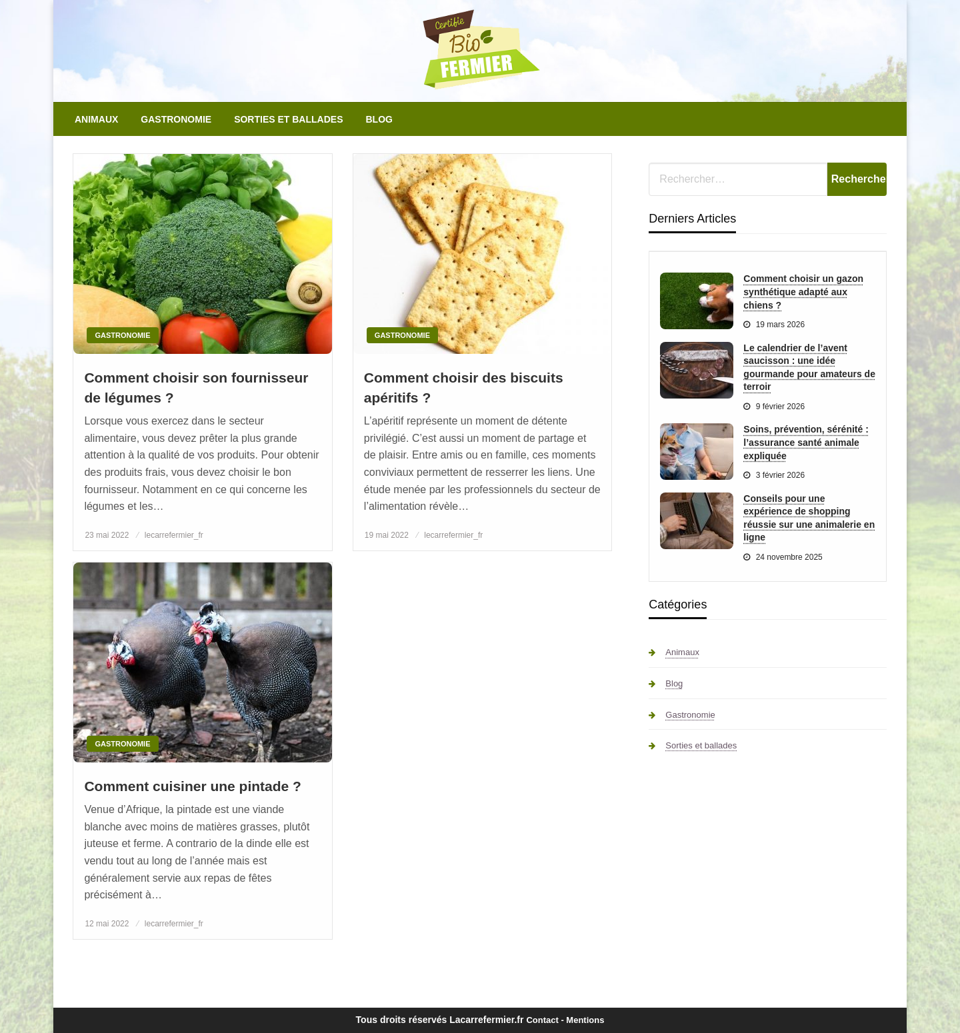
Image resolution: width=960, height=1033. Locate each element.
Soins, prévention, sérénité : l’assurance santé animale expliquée (806, 442)
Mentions (585, 1020)
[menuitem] (96, 119)
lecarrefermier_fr (174, 535)
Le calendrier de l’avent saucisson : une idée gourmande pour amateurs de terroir (809, 368)
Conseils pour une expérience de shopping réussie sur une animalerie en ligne (809, 518)
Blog (378, 119)
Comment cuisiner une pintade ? (192, 786)
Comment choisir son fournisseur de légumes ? (196, 387)
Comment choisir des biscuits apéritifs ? (463, 387)
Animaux (96, 119)
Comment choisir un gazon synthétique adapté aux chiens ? (803, 291)
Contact (542, 1020)
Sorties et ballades (288, 119)
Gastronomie (176, 119)
